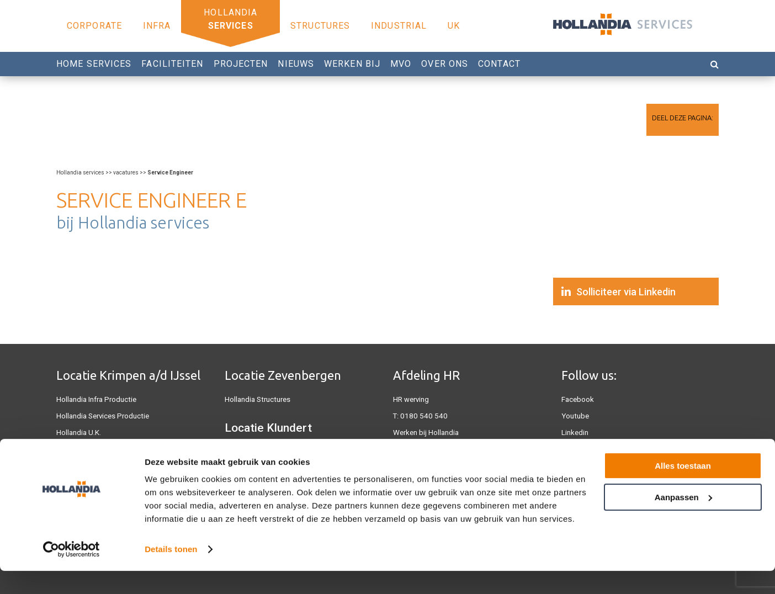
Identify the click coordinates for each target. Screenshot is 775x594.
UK (454, 25)
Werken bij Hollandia (426, 432)
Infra (157, 25)
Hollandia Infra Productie (95, 399)
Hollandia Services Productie (101, 416)
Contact (499, 64)
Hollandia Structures (257, 399)
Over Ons (444, 64)
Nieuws (296, 64)
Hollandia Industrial (255, 452)
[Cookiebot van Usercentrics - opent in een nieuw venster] (71, 572)
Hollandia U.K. (78, 432)
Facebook (577, 399)
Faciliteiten (172, 64)
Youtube (574, 416)
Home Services (93, 64)
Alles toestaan (683, 489)
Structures (320, 25)
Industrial (399, 25)
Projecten (241, 64)
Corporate (94, 25)
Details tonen (171, 572)
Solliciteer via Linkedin (626, 292)
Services (230, 25)
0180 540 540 (421, 416)
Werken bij (352, 64)
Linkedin (574, 432)
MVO (400, 64)
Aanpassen (683, 519)
